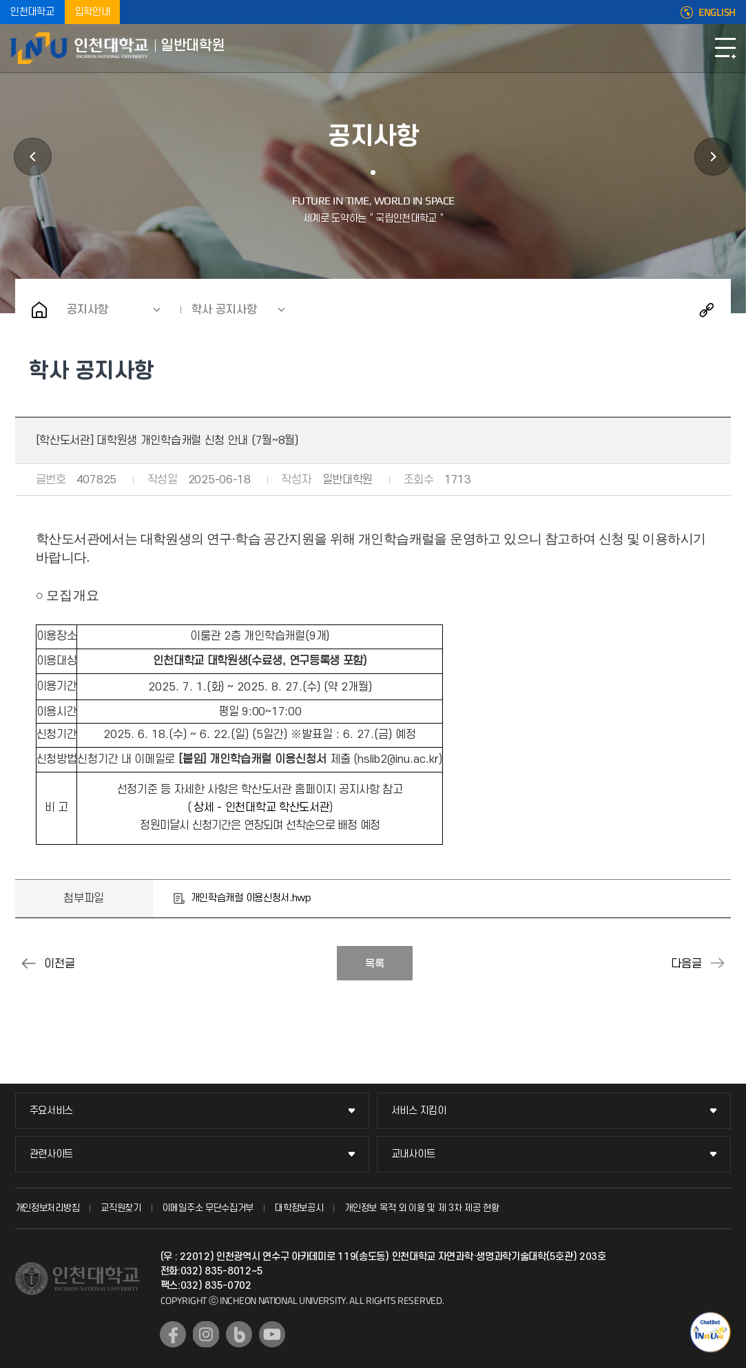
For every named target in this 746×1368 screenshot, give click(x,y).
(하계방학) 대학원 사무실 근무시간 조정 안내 (717, 963)
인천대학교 (32, 12)
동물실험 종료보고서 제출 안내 (29, 963)
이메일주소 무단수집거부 (208, 1208)
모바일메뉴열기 (725, 48)
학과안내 (33, 157)
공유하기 (707, 310)
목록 (374, 964)
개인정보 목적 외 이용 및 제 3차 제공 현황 (421, 1208)
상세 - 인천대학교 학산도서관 (261, 807)
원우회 (713, 157)
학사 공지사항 (224, 310)
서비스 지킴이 (418, 1111)
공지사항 (87, 310)
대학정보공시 (299, 1208)
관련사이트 (52, 1154)
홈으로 (39, 310)
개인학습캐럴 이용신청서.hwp (251, 898)
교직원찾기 (121, 1208)
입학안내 (92, 12)
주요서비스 (52, 1111)
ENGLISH (717, 12)
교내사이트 (413, 1154)
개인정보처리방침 (47, 1208)
